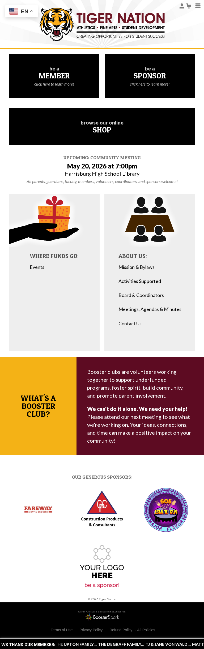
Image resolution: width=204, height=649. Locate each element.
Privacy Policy (91, 630)
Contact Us (130, 323)
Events (37, 267)
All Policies (146, 630)
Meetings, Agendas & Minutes (149, 309)
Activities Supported (139, 281)
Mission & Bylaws (136, 267)
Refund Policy (120, 630)
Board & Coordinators (141, 295)
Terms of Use (62, 630)
